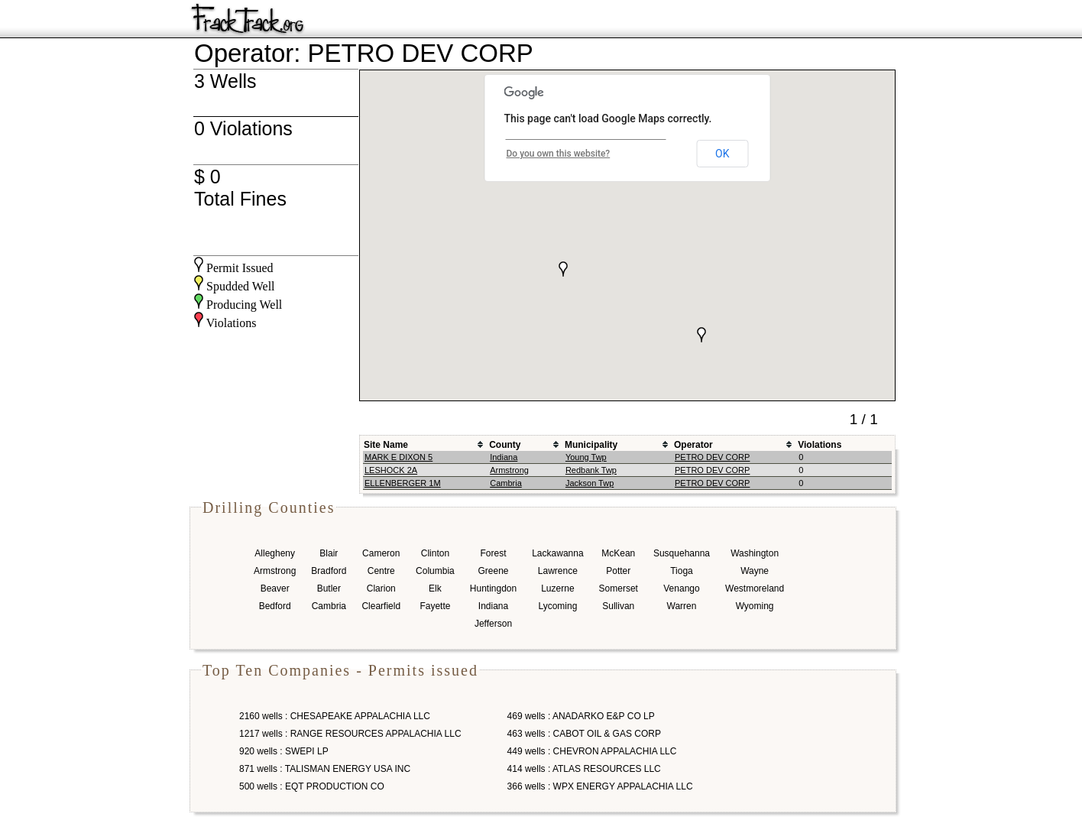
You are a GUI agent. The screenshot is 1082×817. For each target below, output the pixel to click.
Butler (329, 588)
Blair (328, 553)
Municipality (591, 444)
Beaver (275, 588)
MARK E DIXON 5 (398, 457)
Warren (682, 606)
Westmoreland (754, 588)
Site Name (386, 444)
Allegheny (274, 553)
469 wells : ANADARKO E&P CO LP (581, 716)
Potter (618, 571)
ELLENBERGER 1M (402, 483)
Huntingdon (493, 588)
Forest (493, 553)
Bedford (275, 606)
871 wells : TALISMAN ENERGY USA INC (324, 769)
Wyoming (755, 606)
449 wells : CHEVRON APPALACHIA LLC (592, 751)
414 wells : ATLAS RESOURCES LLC (584, 769)
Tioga (681, 571)
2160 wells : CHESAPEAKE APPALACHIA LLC (334, 716)
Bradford (328, 571)
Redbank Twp (591, 470)
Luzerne (557, 588)
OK (722, 154)
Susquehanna (681, 553)
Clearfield (380, 606)
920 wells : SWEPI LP (284, 751)
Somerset (618, 588)
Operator (693, 444)
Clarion (381, 588)
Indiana (503, 457)
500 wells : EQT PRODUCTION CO (311, 786)
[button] (563, 269)
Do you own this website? (559, 153)
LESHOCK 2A (390, 470)
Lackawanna (557, 553)
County (504, 444)
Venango (681, 588)
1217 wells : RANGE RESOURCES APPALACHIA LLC (350, 733)
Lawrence (558, 571)
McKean (618, 553)
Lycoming (557, 606)
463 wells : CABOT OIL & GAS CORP (584, 733)
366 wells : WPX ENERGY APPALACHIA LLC (600, 786)
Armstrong (509, 470)
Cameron (381, 553)
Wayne (754, 571)
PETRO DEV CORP (712, 457)
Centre (381, 571)
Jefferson (493, 623)
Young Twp (586, 457)
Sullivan (618, 606)
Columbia (435, 571)
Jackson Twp (589, 483)
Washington (755, 553)
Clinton (435, 553)
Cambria (506, 483)
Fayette (435, 606)
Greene (493, 571)
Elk (435, 588)
